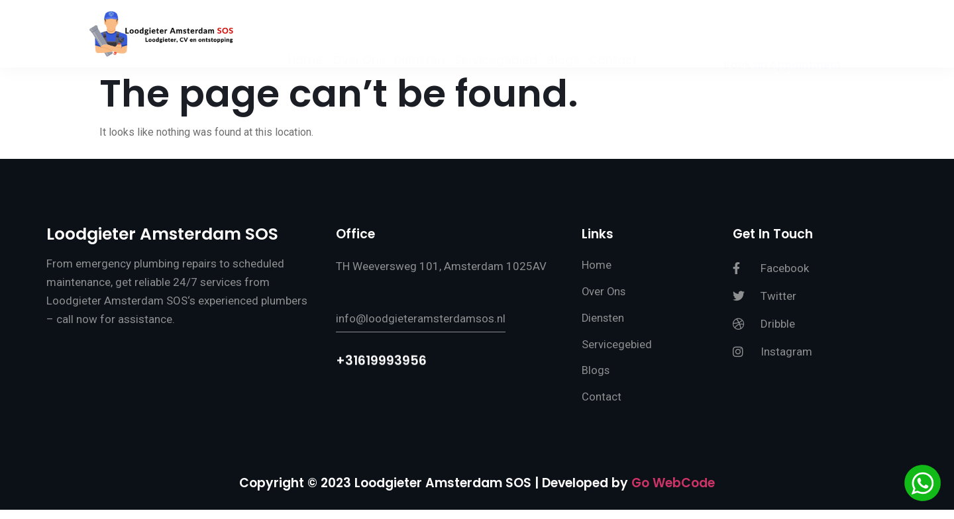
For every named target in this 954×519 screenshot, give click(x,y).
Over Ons (356, 35)
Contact (617, 35)
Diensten (419, 35)
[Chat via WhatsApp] (922, 485)
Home (301, 35)
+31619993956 (381, 366)
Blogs (565, 35)
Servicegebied (496, 35)
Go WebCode (673, 491)
